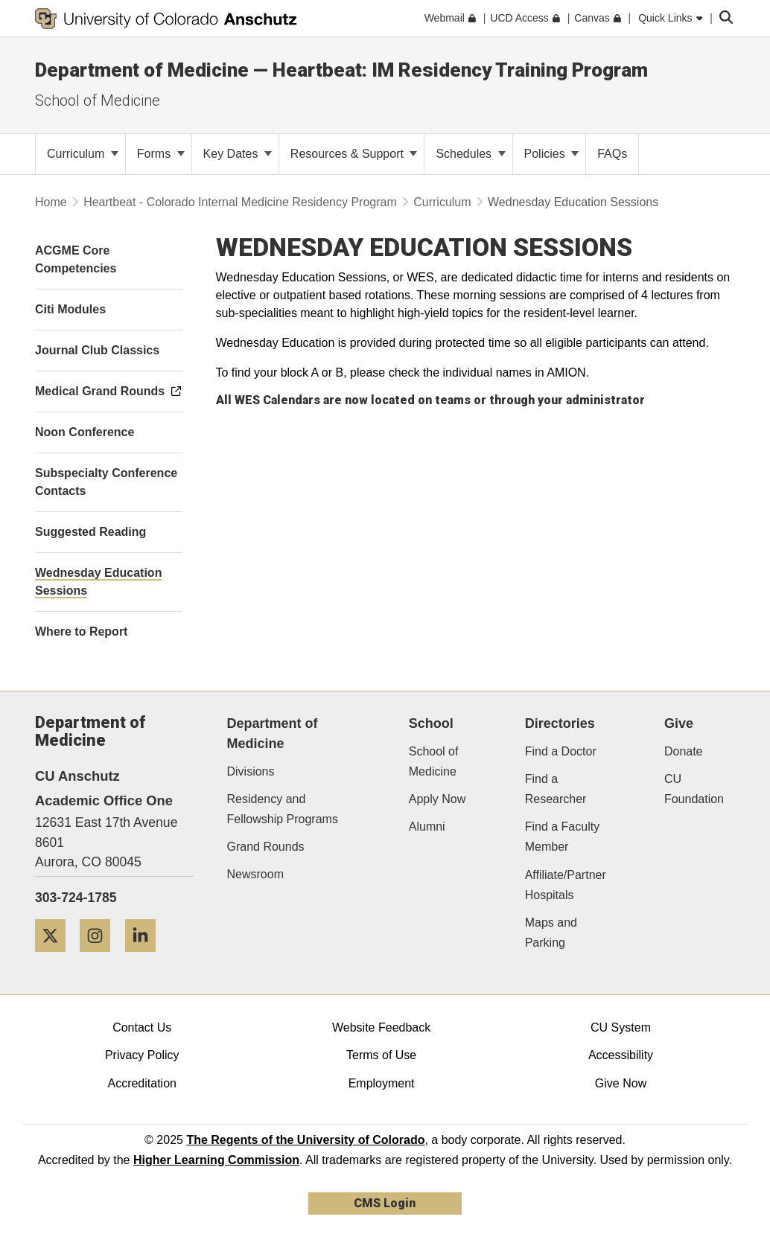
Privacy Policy (142, 1055)
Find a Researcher (556, 789)
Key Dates (237, 153)
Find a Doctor (560, 751)
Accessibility (620, 1055)
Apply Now (437, 799)
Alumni (427, 826)
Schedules (470, 153)
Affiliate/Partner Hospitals (565, 885)
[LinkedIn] (146, 957)
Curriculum (82, 153)
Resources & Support (354, 153)
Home (51, 202)
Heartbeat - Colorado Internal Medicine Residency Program (241, 202)
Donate (683, 751)
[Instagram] (100, 957)
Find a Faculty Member (562, 836)
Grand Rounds (266, 846)
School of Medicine (97, 100)
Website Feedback (381, 1027)
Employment (382, 1083)
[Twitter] (56, 957)
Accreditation (141, 1083)
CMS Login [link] (385, 1203)
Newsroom (255, 874)
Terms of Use (381, 1055)
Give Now (620, 1083)
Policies (551, 153)
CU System (621, 1027)
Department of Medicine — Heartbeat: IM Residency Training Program (341, 70)
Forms (161, 153)
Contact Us (141, 1027)
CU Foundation (694, 789)
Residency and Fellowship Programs (282, 809)
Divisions (251, 771)
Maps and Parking (551, 932)
